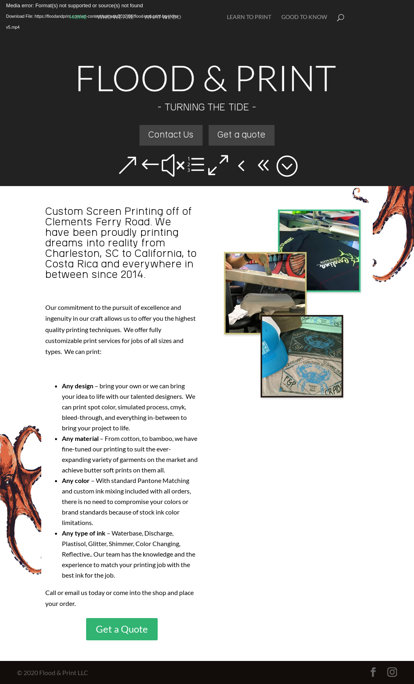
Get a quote (242, 135)
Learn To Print (249, 17)
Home (78, 17)
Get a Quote (122, 629)
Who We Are (115, 17)
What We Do (162, 17)
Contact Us (171, 135)
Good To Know (304, 17)
